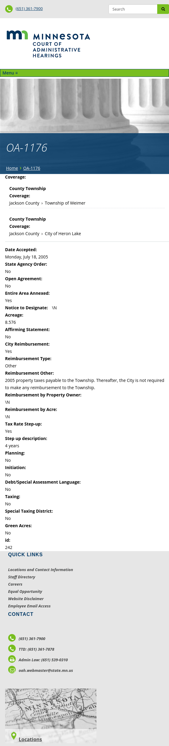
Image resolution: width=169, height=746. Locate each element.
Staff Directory (21, 577)
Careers (15, 584)
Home (12, 168)
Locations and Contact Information (40, 569)
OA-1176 (31, 168)
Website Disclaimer (26, 598)
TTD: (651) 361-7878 (31, 649)
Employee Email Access (29, 606)
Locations (30, 739)
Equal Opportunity (25, 591)
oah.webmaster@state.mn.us (40, 670)
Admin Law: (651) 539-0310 (38, 659)
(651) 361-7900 (29, 8)
